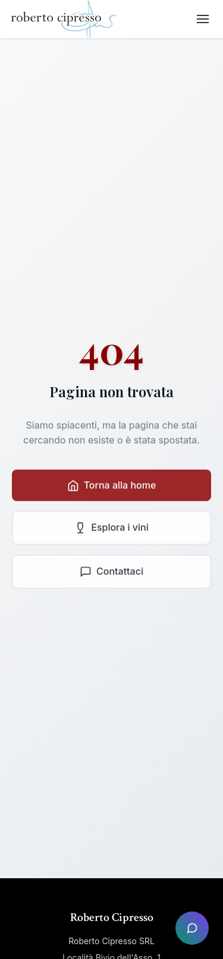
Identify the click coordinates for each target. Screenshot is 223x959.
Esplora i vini (111, 529)
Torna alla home (111, 487)
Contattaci (111, 573)
